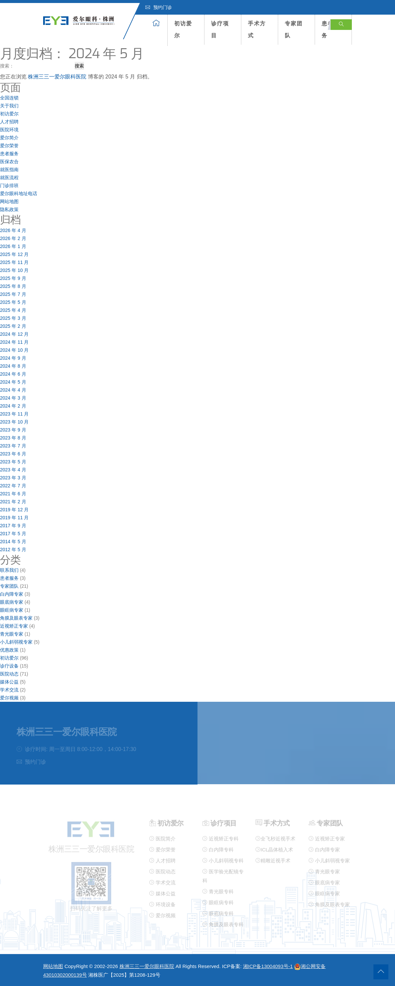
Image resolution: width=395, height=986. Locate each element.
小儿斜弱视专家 (16, 642)
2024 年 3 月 (13, 398)
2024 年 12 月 (14, 334)
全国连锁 (9, 97)
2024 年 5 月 (13, 382)
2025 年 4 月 (13, 310)
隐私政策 (9, 209)
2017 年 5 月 (13, 533)
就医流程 (9, 177)
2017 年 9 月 (13, 525)
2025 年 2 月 (13, 326)
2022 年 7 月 (13, 485)
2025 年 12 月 (14, 254)
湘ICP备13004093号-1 (268, 966)
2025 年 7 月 (13, 294)
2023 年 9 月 (13, 429)
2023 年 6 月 (13, 453)
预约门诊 (158, 7)
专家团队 (294, 29)
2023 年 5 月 (13, 461)
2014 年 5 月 (13, 541)
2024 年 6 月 (13, 374)
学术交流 (9, 689)
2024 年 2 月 (13, 406)
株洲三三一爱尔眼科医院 (57, 76)
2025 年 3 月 (13, 318)
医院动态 (9, 674)
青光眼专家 (11, 634)
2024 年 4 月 (13, 390)
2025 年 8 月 (13, 286)
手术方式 (257, 29)
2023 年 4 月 (13, 469)
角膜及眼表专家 (16, 618)
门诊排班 (9, 185)
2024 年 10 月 (14, 350)
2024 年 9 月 (13, 358)
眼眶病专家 (11, 610)
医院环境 (9, 129)
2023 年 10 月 (14, 422)
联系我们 (9, 570)
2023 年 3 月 (13, 477)
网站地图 (9, 201)
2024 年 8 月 (13, 366)
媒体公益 (9, 681)
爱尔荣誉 (9, 145)
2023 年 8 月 (13, 437)
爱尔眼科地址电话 (18, 193)
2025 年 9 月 (13, 278)
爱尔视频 (9, 697)
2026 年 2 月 (13, 238)
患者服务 (9, 153)
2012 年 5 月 (13, 549)
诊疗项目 (220, 29)
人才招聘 (9, 121)
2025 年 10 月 (14, 270)
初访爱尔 (183, 29)
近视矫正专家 (14, 626)
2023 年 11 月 (14, 414)
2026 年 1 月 (13, 246)
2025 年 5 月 (13, 302)
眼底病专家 (11, 602)
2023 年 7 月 (13, 445)
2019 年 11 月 (14, 517)
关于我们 (9, 105)
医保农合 (9, 161)
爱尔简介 (9, 137)
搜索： (7, 65)
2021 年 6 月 (13, 493)
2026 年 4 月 (13, 230)
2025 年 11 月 (14, 262)
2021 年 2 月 (13, 501)
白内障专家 (11, 594)
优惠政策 (9, 650)
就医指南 (9, 169)
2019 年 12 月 (14, 509)
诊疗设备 (9, 666)
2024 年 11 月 (14, 342)
